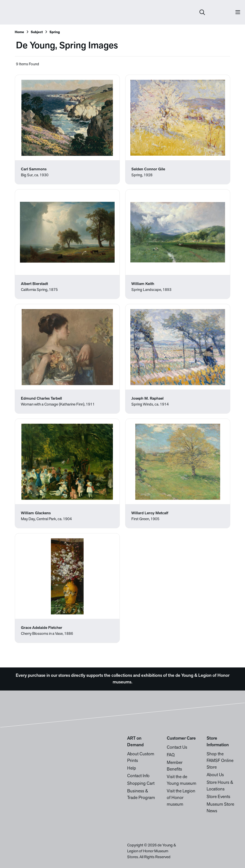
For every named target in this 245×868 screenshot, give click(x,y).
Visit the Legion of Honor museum (181, 798)
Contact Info (138, 776)
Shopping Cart (140, 783)
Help (131, 768)
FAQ (171, 755)
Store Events (218, 797)
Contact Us (177, 747)
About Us (215, 775)
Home (19, 32)
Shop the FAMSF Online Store (220, 761)
